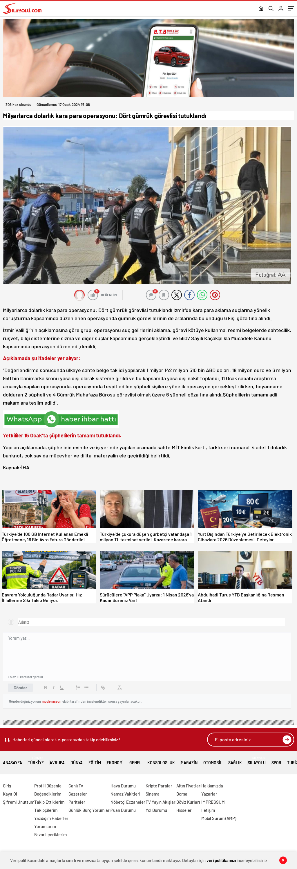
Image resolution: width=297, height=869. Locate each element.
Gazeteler (77, 793)
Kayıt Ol (10, 793)
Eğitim (94, 760)
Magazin (189, 760)
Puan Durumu (123, 810)
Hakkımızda (212, 785)
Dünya (76, 760)
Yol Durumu (156, 810)
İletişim (208, 810)
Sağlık (235, 760)
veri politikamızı (221, 860)
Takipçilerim (45, 810)
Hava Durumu (123, 785)
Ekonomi (115, 760)
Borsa (181, 793)
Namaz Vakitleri (125, 793)
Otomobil (212, 760)
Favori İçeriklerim (50, 834)
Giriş (7, 785)
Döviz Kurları (188, 802)
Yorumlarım (45, 826)
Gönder (20, 687)
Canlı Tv (75, 785)
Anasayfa (12, 760)
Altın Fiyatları (188, 785)
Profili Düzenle (47, 785)
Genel (135, 760)
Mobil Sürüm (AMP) (218, 818)
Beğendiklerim (47, 793)
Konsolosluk (161, 760)
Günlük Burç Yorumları (89, 810)
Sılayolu (257, 760)
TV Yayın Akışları (161, 802)
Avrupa (57, 760)
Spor (276, 760)
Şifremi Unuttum (18, 802)
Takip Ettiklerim (49, 802)
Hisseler (184, 810)
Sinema (153, 793)
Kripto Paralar (159, 785)
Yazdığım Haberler (51, 818)
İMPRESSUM (213, 802)
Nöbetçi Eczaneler (128, 802)
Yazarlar (209, 793)
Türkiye (36, 760)
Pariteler (76, 802)
